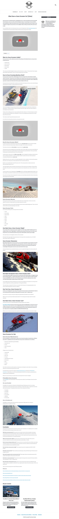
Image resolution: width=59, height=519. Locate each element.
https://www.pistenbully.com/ (7, 473)
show (8, 53)
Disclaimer (40, 514)
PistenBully (6, 379)
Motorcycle (30, 11)
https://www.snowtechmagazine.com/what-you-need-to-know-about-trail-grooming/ (17, 475)
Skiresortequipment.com (21, 370)
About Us (18, 514)
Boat (25, 11)
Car (35, 11)
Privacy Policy (35, 514)
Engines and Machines (42, 11)
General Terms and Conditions (26, 514)
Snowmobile (15, 11)
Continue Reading (11, 507)
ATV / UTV (20, 11)
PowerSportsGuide (32, 28)
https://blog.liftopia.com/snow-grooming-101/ (10, 477)
